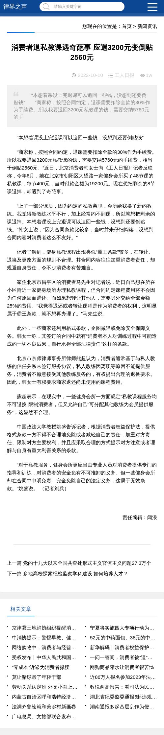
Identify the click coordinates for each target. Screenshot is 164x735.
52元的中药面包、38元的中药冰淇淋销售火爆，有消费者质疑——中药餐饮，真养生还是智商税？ (123, 637)
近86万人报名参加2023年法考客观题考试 (123, 677)
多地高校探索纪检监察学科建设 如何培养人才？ (75, 573)
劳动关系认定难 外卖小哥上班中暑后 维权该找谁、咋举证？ (45, 687)
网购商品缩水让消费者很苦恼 (122, 667)
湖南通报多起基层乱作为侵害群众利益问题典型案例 (123, 706)
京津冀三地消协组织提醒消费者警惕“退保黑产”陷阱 (45, 628)
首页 (127, 26)
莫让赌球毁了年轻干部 (36, 677)
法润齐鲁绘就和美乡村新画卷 (44, 706)
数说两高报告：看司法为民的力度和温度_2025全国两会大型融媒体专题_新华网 (123, 687)
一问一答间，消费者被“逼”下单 (123, 657)
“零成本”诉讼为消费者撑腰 (40, 667)
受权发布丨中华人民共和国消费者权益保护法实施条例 (45, 657)
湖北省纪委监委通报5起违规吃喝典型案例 (123, 697)
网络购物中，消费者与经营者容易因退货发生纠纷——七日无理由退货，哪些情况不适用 (45, 647)
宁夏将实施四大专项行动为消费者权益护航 (123, 628)
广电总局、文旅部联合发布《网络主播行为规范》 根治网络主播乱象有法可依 (45, 716)
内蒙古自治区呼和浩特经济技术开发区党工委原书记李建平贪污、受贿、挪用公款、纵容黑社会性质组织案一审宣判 (45, 697)
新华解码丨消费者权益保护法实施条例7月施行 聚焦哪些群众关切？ (123, 647)
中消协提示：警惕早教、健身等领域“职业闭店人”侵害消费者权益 (45, 637)
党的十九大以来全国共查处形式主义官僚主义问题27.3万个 (87, 563)
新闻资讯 (147, 26)
